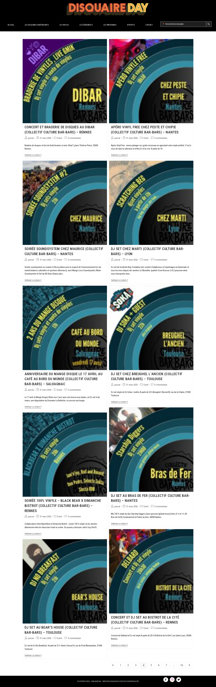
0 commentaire (74, 138)
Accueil (11, 25)
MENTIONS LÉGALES (109, 681)
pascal (31, 138)
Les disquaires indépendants (37, 25)
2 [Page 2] (128, 665)
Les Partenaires (110, 25)
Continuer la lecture (33, 155)
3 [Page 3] (135, 665)
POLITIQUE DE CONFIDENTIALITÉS (128, 681)
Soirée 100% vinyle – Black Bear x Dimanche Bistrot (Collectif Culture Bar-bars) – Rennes (63, 506)
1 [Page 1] (120, 665)
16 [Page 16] (181, 665)
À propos (131, 25)
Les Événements (86, 25)
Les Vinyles (64, 25)
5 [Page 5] (151, 665)
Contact (149, 25)
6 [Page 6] (158, 665)
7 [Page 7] (166, 665)
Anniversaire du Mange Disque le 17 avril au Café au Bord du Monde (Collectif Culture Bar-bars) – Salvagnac (64, 379)
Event (59, 138)
